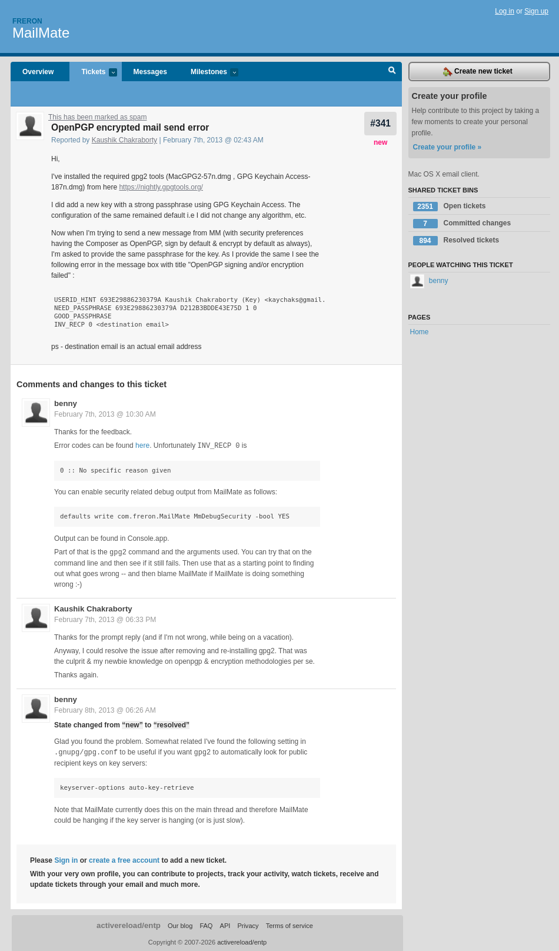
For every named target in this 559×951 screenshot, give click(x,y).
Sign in (66, 858)
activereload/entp (129, 923)
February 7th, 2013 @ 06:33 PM (105, 618)
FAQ (205, 923)
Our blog (180, 923)
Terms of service (289, 923)
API (225, 923)
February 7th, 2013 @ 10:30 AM (105, 414)
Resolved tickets (456, 240)
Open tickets (449, 206)
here (142, 445)
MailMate (40, 33)
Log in (504, 11)
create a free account (124, 858)
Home (419, 332)
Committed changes (462, 223)
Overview (38, 72)
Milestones (208, 73)
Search (392, 72)
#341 (380, 123)
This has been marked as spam (97, 117)
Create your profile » (447, 147)
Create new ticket (478, 72)
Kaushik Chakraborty (124, 140)
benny (65, 403)
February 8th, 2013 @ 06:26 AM (105, 709)
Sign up (536, 11)
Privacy (247, 923)
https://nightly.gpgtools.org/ (161, 187)
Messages (150, 72)
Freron (27, 21)
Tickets (93, 73)
